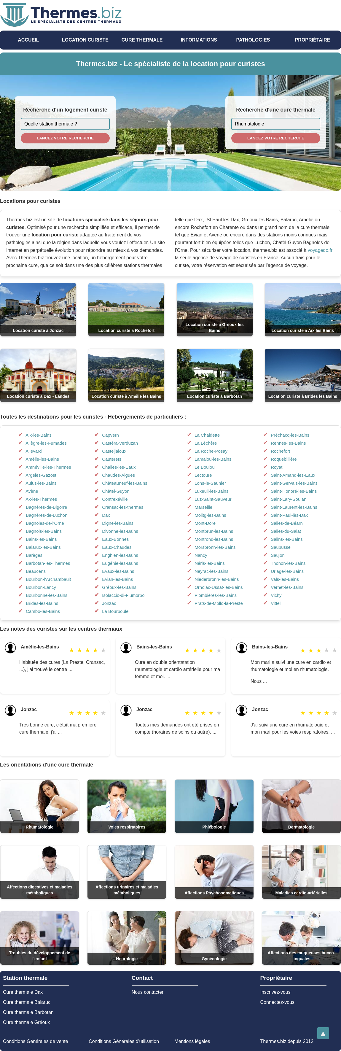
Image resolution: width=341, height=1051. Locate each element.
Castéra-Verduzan (120, 443)
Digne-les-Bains (117, 523)
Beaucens (36, 571)
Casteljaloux (114, 451)
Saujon (278, 555)
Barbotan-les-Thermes (48, 563)
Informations (199, 39)
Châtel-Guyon (116, 491)
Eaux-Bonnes (115, 539)
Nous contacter (148, 992)
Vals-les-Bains (285, 579)
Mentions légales (192, 1041)
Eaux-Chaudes (116, 547)
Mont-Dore (205, 523)
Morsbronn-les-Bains (215, 547)
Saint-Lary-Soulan (288, 499)
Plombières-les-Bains (216, 595)
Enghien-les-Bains (120, 555)
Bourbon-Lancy (41, 587)
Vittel (276, 603)
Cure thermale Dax (23, 992)
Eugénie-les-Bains (120, 563)
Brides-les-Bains (42, 603)
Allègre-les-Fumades (46, 443)
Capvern (110, 435)
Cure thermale (142, 39)
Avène (32, 491)
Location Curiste (85, 39)
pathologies (253, 39)
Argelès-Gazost (41, 475)
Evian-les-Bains (117, 579)
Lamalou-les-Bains (213, 459)
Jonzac (109, 603)
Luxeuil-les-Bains (211, 491)
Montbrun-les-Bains (214, 531)
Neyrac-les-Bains (211, 571)
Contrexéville (115, 499)
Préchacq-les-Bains (290, 435)
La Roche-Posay (211, 451)
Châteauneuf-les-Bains (124, 483)
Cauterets (111, 459)
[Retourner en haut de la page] (323, 1033)
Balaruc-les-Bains (43, 547)
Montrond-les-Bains (214, 539)
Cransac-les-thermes (122, 507)
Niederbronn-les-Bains (217, 579)
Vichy (276, 595)
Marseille (203, 507)
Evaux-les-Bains (118, 571)
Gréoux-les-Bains (119, 587)
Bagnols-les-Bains (44, 531)
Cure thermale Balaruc (26, 1002)
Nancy (201, 555)
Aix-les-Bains (39, 435)
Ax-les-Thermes (41, 499)
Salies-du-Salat (286, 531)
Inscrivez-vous (275, 992)
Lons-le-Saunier (210, 483)
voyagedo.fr (320, 250)
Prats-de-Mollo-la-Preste (219, 603)
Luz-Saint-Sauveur (213, 499)
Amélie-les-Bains (42, 459)
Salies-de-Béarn (287, 523)
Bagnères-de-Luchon (46, 515)
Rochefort (280, 451)
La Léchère (206, 443)
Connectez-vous (277, 1002)
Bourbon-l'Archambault (48, 579)
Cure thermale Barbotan (28, 1012)
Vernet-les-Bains (287, 587)
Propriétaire (312, 39)
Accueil (28, 39)
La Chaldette (207, 435)
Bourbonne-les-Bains (46, 595)
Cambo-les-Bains (43, 611)
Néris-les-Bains (210, 563)
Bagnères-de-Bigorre (46, 507)
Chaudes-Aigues (118, 475)
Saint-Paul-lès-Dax (289, 515)
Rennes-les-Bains (288, 443)
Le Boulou (205, 467)
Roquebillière (284, 459)
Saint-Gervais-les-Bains (294, 483)
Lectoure (203, 475)
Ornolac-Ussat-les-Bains (219, 587)
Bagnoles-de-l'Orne (45, 523)
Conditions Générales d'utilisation (124, 1041)
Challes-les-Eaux (119, 467)
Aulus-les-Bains (41, 483)
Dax (106, 515)
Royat (276, 467)
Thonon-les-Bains (288, 563)
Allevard (34, 451)
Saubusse (281, 547)
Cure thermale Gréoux (26, 1022)
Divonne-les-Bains (120, 531)
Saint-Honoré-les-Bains (294, 491)
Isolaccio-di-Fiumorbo (123, 595)
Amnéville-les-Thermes (48, 467)
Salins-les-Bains (287, 539)
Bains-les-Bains (41, 539)
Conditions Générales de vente (35, 1041)
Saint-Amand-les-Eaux (293, 475)
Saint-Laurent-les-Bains (294, 507)
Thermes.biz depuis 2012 (286, 1041)
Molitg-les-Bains (210, 515)
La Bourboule (115, 611)
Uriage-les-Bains (287, 571)
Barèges (34, 555)
